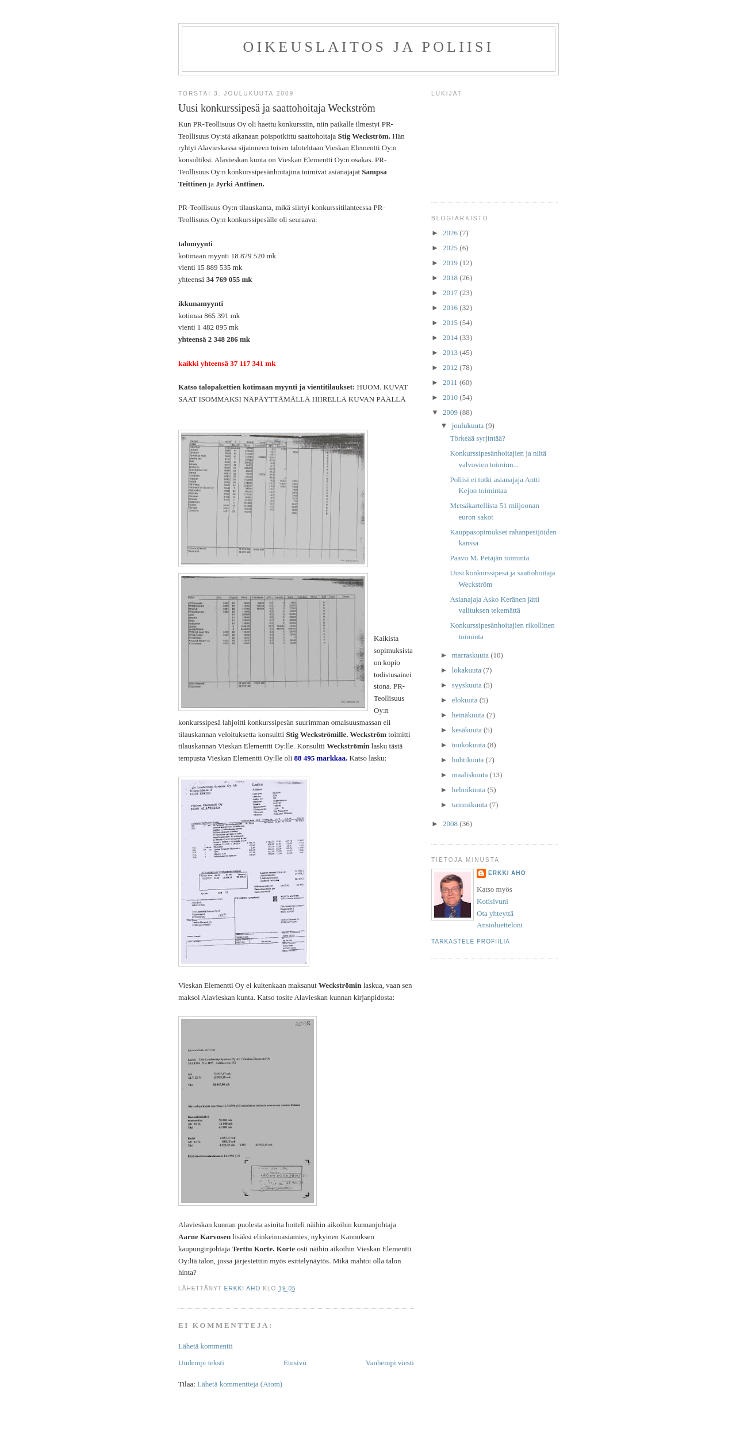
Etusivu (294, 1362)
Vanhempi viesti (390, 1362)
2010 (451, 397)
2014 (451, 337)
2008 (451, 823)
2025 (451, 247)
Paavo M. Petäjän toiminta (489, 557)
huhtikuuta (469, 759)
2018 (451, 277)
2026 (451, 232)
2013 (451, 352)
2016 (451, 307)
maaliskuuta (471, 774)
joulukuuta (469, 425)
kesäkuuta (468, 729)
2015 (451, 322)
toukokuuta (470, 744)
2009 (451, 412)
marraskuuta (471, 655)
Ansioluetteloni (500, 924)
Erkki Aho (507, 873)
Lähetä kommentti (205, 1346)
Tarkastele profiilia (470, 941)
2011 (451, 382)
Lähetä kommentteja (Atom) (239, 1384)
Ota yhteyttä (495, 913)
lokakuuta (468, 670)
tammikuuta (470, 804)
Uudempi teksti (201, 1362)
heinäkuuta (469, 715)
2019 (451, 262)
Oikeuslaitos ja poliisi (368, 47)
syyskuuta (468, 685)
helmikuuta (470, 789)
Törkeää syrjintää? (477, 438)
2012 (451, 367)
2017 (451, 292)
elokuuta (466, 700)
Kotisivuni (492, 901)
